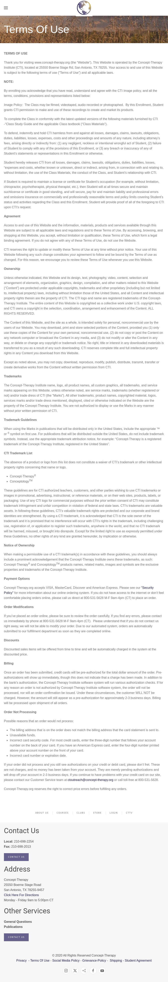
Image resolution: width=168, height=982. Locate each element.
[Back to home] (84, 8)
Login (114, 813)
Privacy (22, 960)
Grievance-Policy (94, 960)
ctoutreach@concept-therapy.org (90, 780)
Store (97, 813)
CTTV (129, 813)
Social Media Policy (65, 960)
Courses (63, 813)
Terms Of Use (40, 960)
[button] (6, 8)
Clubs (81, 813)
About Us (42, 813)
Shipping (116, 960)
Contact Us (16, 857)
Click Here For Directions (21, 895)
